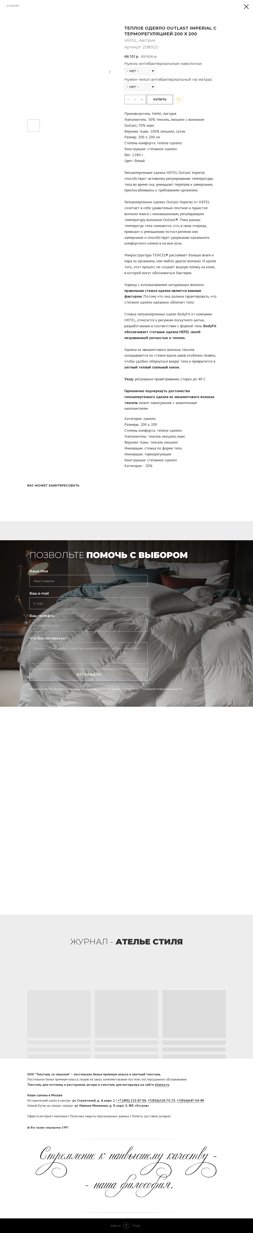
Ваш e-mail (39, 593)
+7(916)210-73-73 (161, 1100)
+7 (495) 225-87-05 (131, 1100)
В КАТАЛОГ (13, 5)
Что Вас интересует (48, 638)
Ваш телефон (41, 616)
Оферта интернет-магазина (47, 1116)
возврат (165, 1116)
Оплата (137, 1116)
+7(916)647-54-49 (190, 1100)
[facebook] (214, 1127)
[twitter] (222, 1127)
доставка (151, 1116)
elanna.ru (162, 1084)
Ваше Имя (38, 571)
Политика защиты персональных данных (99, 1116)
